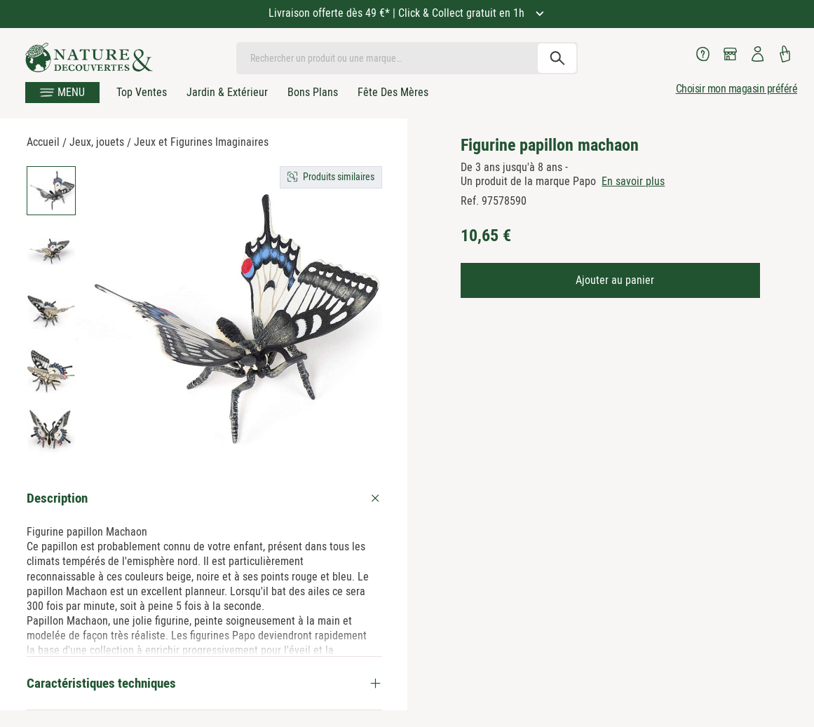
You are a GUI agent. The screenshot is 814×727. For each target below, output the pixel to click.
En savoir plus (633, 181)
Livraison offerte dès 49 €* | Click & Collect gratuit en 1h (398, 13)
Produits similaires (338, 176)
